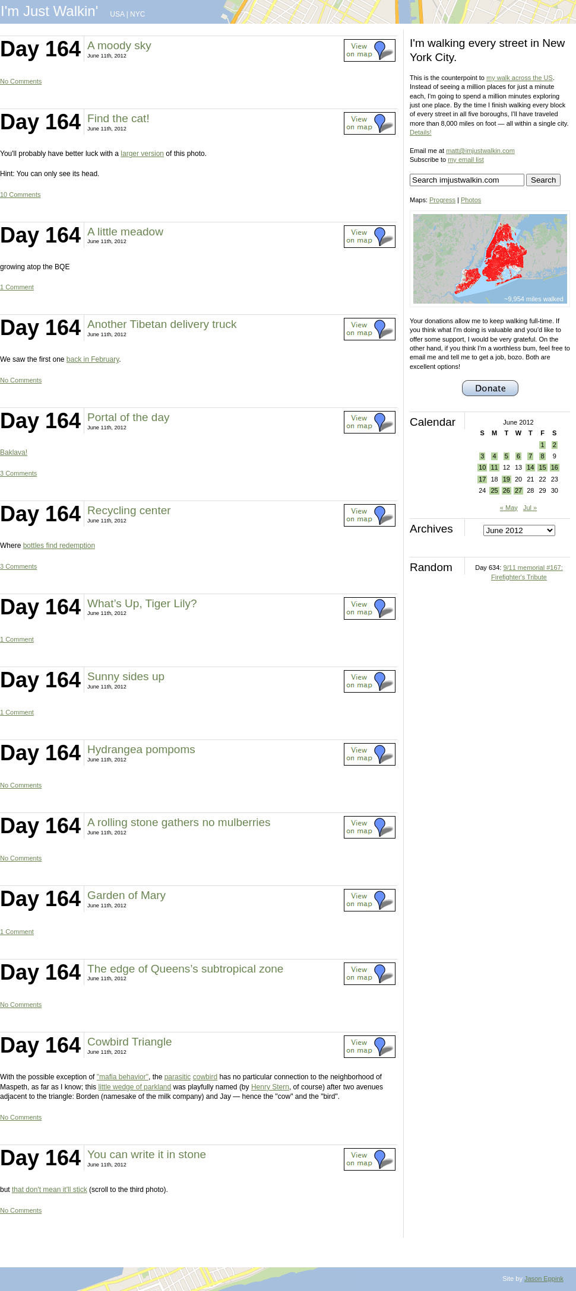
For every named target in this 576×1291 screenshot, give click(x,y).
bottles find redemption (59, 545)
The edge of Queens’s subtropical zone (185, 968)
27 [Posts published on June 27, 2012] (518, 490)
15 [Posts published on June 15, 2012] (542, 467)
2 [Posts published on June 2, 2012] (554, 444)
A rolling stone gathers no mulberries (178, 822)
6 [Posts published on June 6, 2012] (518, 456)
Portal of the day (128, 417)
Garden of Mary (126, 895)
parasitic (177, 1077)
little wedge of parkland (134, 1087)
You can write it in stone (146, 1154)
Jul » (530, 507)
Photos (471, 199)
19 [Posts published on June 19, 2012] (506, 479)
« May (509, 507)
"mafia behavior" (122, 1077)
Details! (421, 132)
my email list (466, 159)
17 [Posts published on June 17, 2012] (482, 479)
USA (117, 14)
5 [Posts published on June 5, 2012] (506, 456)
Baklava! (13, 452)
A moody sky (119, 45)
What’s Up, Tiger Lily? (142, 603)
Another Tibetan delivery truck (161, 324)
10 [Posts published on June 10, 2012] (482, 467)
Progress (442, 199)
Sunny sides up (125, 676)
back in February (93, 359)
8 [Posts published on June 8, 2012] (542, 456)
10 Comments (20, 194)
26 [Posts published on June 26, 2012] (506, 490)
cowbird (205, 1077)
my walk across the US (519, 77)
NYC (137, 14)
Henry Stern (270, 1087)
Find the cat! (118, 118)
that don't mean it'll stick (49, 1189)
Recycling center (128, 510)
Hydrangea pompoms (141, 749)
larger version (142, 153)
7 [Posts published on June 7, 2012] (530, 456)
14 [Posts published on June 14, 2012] (530, 467)
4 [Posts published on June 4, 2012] (494, 456)
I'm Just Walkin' (49, 11)
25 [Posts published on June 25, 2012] (494, 490)
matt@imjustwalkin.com (480, 150)
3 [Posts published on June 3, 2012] (482, 456)
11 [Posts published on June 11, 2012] (494, 467)
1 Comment (17, 287)
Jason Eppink (544, 1278)
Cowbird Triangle (129, 1041)
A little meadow (125, 231)
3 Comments (18, 473)
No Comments (21, 81)
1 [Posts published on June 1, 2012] (542, 444)
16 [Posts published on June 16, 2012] (554, 467)
